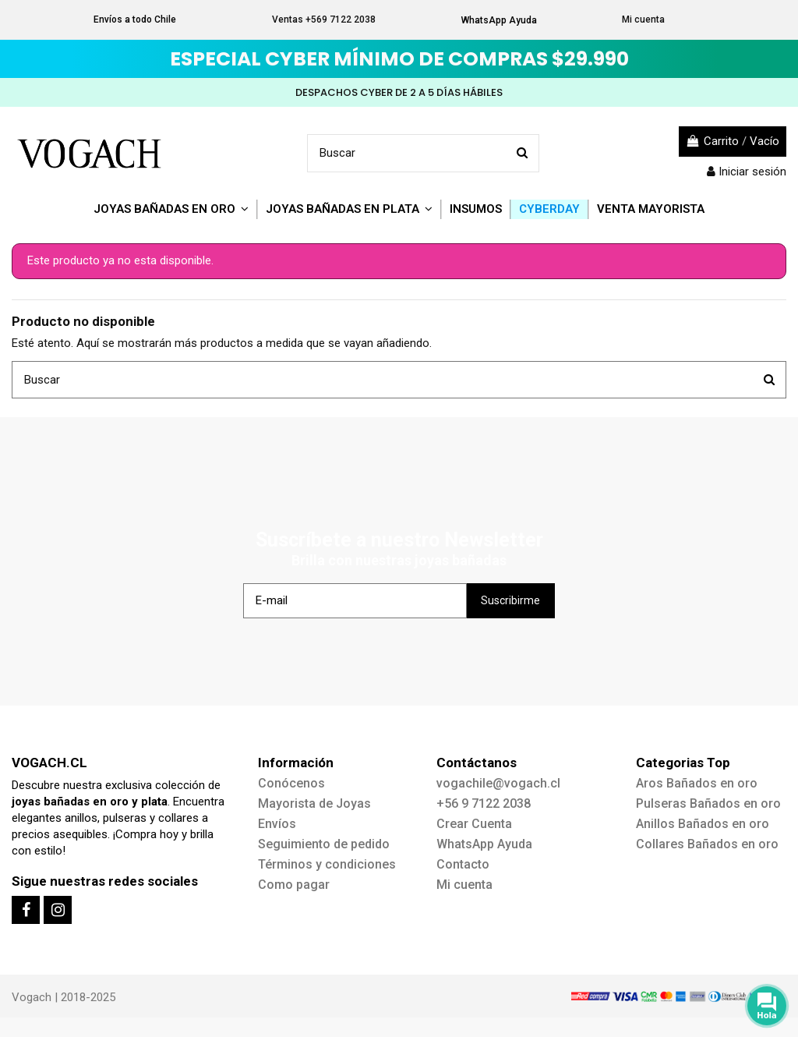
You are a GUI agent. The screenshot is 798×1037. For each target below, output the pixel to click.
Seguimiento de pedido (324, 844)
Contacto (462, 864)
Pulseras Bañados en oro (708, 803)
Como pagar (294, 884)
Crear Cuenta (474, 823)
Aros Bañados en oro (696, 783)
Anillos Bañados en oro (702, 823)
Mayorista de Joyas (314, 803)
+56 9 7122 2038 (483, 803)
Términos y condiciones (327, 864)
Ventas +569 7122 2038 (324, 19)
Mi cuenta (643, 19)
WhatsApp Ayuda (499, 20)
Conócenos (291, 783)
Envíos (277, 823)
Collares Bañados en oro (707, 844)
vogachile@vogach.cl (498, 783)
